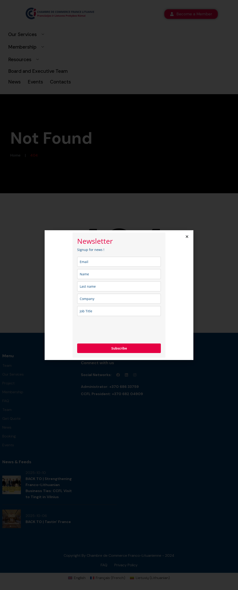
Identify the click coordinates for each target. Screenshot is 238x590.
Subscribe (119, 348)
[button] (187, 236)
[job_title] (119, 311)
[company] (119, 299)
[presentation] (112, 330)
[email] (119, 262)
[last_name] (119, 286)
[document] (119, 295)
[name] (119, 274)
